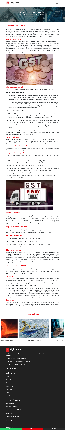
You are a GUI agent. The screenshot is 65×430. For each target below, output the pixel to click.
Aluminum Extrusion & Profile (14, 410)
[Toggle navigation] (57, 2)
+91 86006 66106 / (13, 358)
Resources (8, 383)
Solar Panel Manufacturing (13, 403)
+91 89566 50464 (23, 358)
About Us (8, 379)
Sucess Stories (9, 386)
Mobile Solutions (10, 427)
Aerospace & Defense (11, 406)
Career (7, 392)
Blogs (25, 15)
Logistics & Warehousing (12, 416)
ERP (7, 424)
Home (20, 15)
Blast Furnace (9, 413)
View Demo (9, 395)
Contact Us (9, 389)
